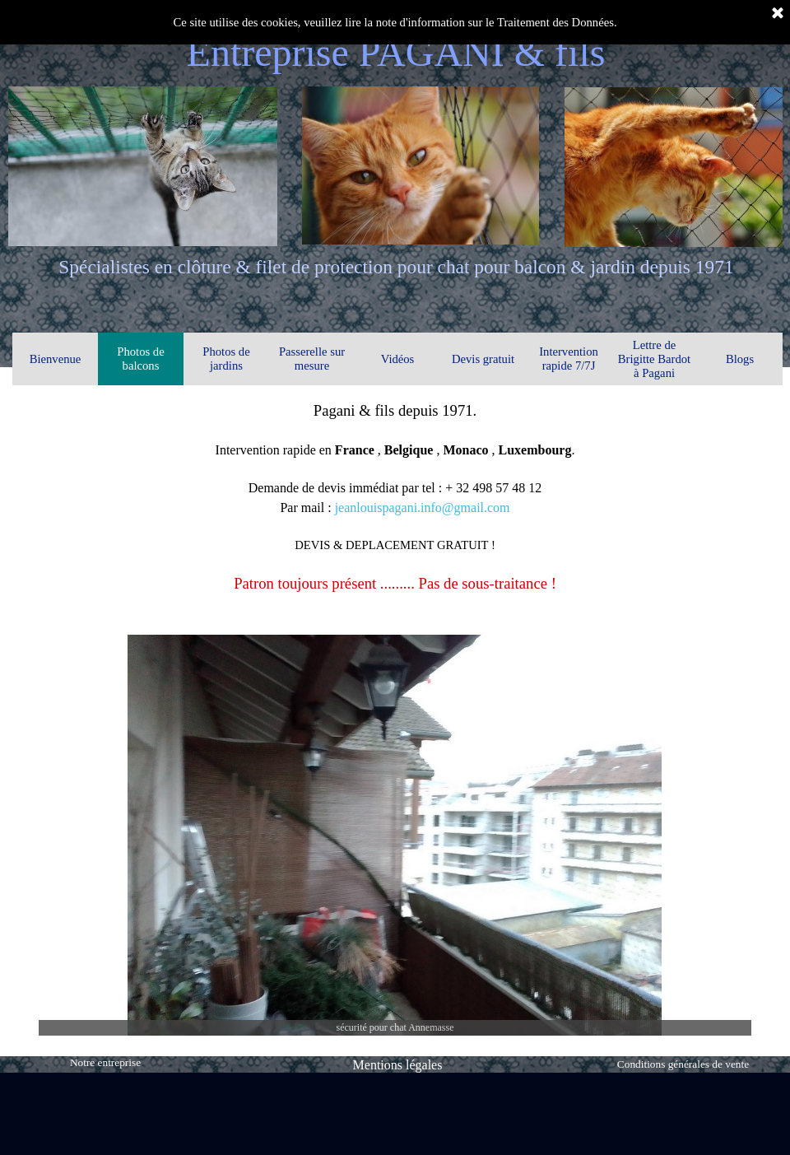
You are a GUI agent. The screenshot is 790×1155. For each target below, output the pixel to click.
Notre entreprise (105, 1062)
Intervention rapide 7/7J (568, 358)
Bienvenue (55, 359)
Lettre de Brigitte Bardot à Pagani (654, 359)
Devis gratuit (483, 359)
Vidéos (398, 359)
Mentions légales (398, 1065)
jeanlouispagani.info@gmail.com (422, 508)
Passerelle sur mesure (312, 358)
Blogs (740, 359)
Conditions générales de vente (683, 1064)
